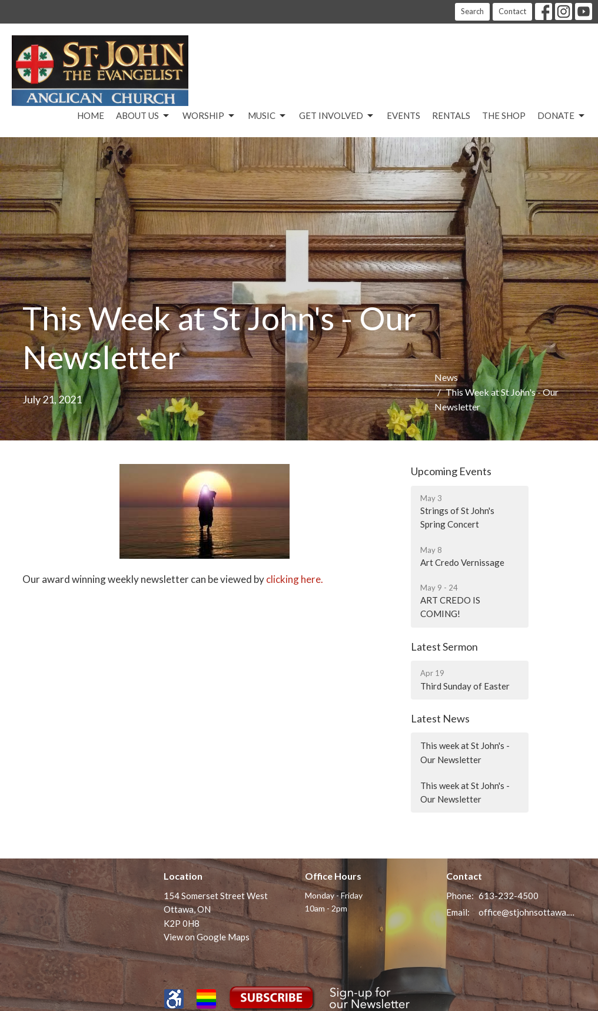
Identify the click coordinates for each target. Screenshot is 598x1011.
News (446, 377)
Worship (209, 116)
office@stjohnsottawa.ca (527, 912)
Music (267, 116)
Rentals (451, 115)
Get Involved (337, 116)
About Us (143, 116)
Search (472, 11)
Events (403, 115)
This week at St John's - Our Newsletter (465, 752)
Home (90, 115)
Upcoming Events (451, 471)
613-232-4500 (509, 895)
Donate (561, 116)
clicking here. (294, 579)
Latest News (440, 718)
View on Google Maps (207, 937)
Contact (512, 11)
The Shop (504, 115)
